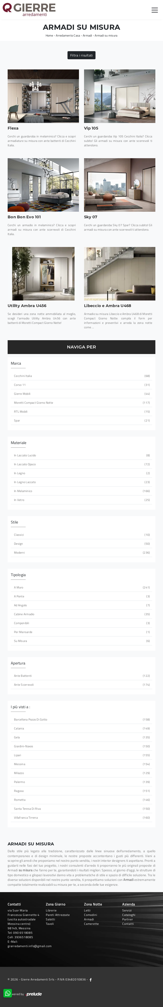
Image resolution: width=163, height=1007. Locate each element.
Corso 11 (81, 384)
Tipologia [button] (18, 575)
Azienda (128, 904)
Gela (81, 737)
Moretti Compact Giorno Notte (81, 402)
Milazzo (81, 773)
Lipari (81, 755)
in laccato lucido (81, 455)
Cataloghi (128, 915)
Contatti (128, 923)
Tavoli (50, 923)
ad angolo (81, 605)
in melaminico (81, 491)
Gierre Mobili (81, 393)
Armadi (87, 35)
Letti (87, 910)
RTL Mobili (81, 411)
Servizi (127, 910)
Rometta (81, 799)
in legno (81, 473)
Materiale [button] (18, 443)
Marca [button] (16, 363)
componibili (81, 623)
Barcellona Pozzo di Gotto (81, 719)
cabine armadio (81, 614)
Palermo (81, 782)
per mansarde (81, 632)
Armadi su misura (106, 35)
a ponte (81, 596)
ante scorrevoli (81, 684)
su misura (81, 641)
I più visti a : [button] (20, 707)
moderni (81, 552)
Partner (127, 919)
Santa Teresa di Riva (81, 808)
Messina (81, 764)
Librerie (51, 910)
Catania (81, 728)
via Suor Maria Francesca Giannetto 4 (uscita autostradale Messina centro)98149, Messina (23, 919)
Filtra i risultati (81, 55)
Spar (81, 420)
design (81, 543)
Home (49, 35)
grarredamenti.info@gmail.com (30, 946)
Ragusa (81, 790)
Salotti (50, 919)
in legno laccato (81, 482)
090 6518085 (23, 932)
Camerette (91, 923)
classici (81, 534)
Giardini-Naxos (81, 746)
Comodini (90, 915)
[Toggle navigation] (154, 10)
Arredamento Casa (68, 35)
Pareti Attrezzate (58, 915)
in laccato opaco (81, 464)
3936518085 (23, 937)
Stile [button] (14, 522)
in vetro (81, 500)
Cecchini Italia (81, 376)
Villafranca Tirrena (81, 817)
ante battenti (81, 675)
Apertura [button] (18, 663)
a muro (81, 587)
